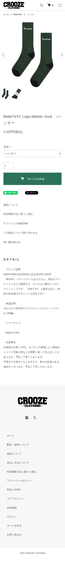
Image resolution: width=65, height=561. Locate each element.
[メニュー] (60, 5)
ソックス (30, 14)
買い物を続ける (11, 242)
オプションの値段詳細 (15, 223)
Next (61, 55)
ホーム (6, 14)
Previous (4, 55)
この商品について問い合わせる (20, 232)
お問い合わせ (14, 534)
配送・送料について (18, 444)
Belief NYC (18, 14)
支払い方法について (18, 462)
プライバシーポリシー (19, 480)
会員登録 (12, 507)
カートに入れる (32, 178)
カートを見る (14, 525)
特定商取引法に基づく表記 (18, 214)
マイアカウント (15, 498)
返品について (10, 204)
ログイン (12, 516)
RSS (9, 489)
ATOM (17, 489)
